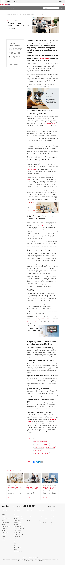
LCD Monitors (5, 514)
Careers (53, 522)
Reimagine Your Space (19, 551)
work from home (50, 447)
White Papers (29, 520)
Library (28, 513)
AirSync (3, 540)
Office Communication (19, 528)
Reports (28, 522)
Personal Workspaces (19, 526)
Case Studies (29, 515)
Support (60, 1)
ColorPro (16, 544)
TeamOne (4, 538)
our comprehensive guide (42, 318)
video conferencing (39, 439)
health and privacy (31, 169)
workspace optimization (40, 441)
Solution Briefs (30, 517)
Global (54, 506)
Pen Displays (4, 528)
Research (44, 225)
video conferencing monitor (41, 453)
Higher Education (18, 516)
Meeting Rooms (17, 524)
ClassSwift (4, 536)
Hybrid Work (37, 450)
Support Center (42, 515)
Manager (4, 534)
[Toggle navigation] (63, 4)
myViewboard (5, 532)
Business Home (17, 522)
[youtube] (30, 506)
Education (8, 1)
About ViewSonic (54, 513)
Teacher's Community (19, 518)
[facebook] (25, 506)
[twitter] (28, 506)
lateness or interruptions (48, 123)
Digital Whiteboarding (18, 534)
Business (15, 1)
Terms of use (31, 557)
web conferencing (39, 447)
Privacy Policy (25, 557)
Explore (13, 8)
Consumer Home (18, 542)
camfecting (29, 179)
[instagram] (35, 506)
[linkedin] (33, 506)
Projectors (4, 516)
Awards (52, 519)
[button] (21, 470)
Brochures (29, 519)
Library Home (6, 8)
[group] (14, 487)
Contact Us (41, 513)
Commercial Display (6, 526)
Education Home (17, 514)
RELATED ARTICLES (13, 65)
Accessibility (37, 557)
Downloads (41, 517)
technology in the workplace (41, 444)
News (52, 520)
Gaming (16, 546)
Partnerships (54, 524)
